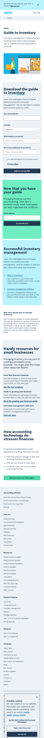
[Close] (36, 697)
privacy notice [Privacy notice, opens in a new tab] (19, 715)
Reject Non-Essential (22, 728)
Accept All (22, 734)
